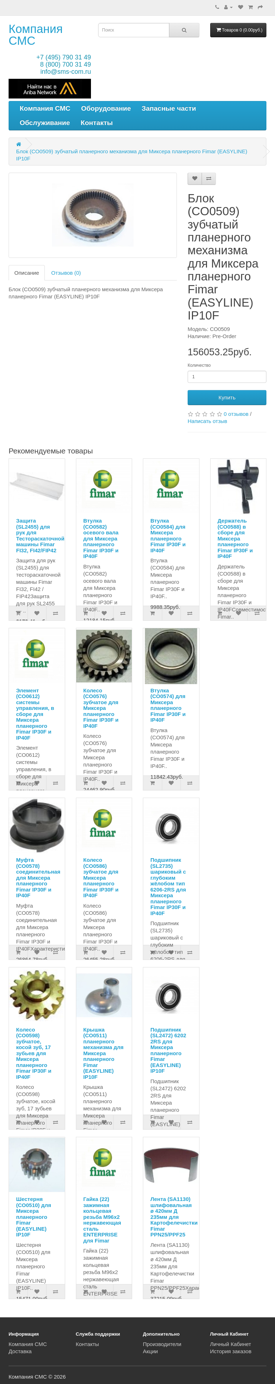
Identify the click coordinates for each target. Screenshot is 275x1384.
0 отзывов (236, 414)
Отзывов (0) (66, 273)
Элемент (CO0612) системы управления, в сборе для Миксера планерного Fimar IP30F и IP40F (35, 714)
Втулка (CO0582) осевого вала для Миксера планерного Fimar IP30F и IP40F (101, 538)
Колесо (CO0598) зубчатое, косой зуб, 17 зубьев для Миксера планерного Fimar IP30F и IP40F (33, 1053)
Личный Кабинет (230, 1344)
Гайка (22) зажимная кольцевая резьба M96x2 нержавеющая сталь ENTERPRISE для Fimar (102, 1220)
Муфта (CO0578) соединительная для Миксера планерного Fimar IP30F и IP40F (38, 877)
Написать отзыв (207, 421)
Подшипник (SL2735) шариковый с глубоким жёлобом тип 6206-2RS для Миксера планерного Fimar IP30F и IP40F (168, 886)
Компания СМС (36, 34)
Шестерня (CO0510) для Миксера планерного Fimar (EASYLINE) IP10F (33, 1217)
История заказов (231, 1351)
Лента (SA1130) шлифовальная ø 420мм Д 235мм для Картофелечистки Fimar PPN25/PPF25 (174, 1217)
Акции (150, 1351)
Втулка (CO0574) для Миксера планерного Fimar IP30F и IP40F (167, 705)
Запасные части (169, 108)
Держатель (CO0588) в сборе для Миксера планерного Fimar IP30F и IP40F (235, 538)
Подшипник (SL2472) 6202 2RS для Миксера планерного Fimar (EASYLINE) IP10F (168, 1050)
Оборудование (106, 108)
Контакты (97, 122)
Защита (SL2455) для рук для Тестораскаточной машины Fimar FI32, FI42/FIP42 (40, 535)
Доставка (20, 1351)
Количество (199, 365)
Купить (226, 397)
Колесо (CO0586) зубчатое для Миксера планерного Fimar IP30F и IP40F (101, 877)
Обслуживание (45, 122)
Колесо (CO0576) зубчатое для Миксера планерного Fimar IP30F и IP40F (101, 708)
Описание (26, 273)
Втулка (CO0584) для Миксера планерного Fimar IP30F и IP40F (167, 535)
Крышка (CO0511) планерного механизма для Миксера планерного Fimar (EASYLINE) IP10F (103, 1053)
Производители (162, 1344)
